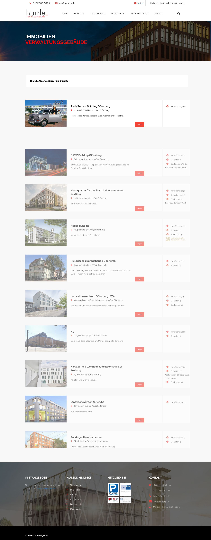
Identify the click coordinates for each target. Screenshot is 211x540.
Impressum (74, 499)
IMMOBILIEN (79, 14)
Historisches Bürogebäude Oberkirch (93, 278)
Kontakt (72, 494)
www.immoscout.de (46, 488)
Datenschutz (74, 503)
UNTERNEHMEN (98, 14)
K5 (72, 349)
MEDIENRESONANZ (139, 14)
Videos (139, 3)
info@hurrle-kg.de (65, 3)
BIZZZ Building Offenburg (86, 173)
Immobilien (73, 489)
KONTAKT (158, 14)
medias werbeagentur (38, 535)
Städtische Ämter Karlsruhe (87, 419)
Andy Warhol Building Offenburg (90, 109)
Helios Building (80, 243)
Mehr (140, 127)
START (65, 14)
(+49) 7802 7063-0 (40, 3)
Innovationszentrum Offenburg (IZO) (93, 314)
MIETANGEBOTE (118, 14)
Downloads (74, 508)
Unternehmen (75, 484)
